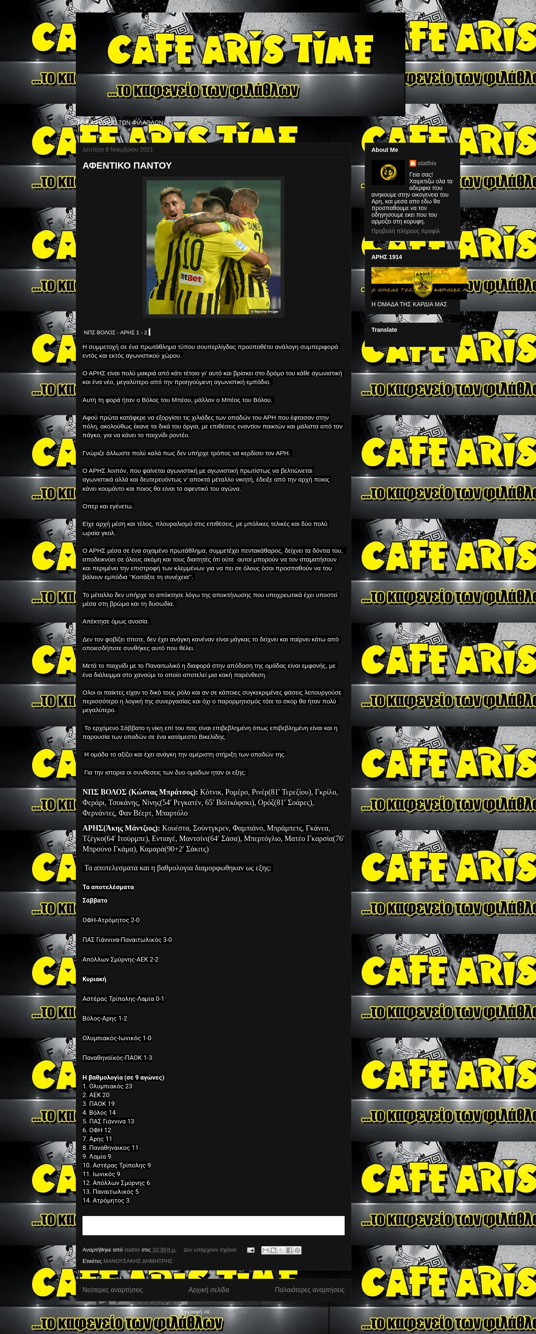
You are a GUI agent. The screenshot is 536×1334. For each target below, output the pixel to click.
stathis (427, 163)
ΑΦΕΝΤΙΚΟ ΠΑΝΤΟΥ (127, 165)
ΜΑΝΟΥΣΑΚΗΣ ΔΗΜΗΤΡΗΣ (138, 1261)
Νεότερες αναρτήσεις (112, 1289)
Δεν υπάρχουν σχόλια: (211, 1250)
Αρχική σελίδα (208, 1289)
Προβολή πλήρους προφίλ (405, 231)
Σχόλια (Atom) (230, 1311)
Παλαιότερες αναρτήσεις (310, 1289)
